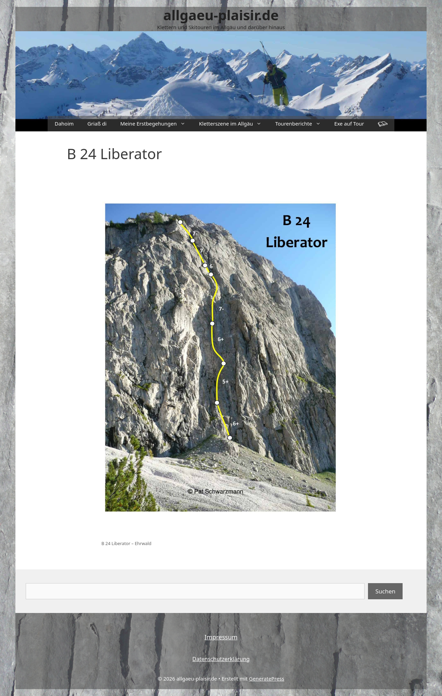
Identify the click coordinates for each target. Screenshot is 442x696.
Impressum (221, 637)
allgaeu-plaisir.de (221, 14)
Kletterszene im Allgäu (233, 123)
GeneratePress (266, 678)
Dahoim (64, 123)
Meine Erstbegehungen (156, 123)
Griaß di (97, 123)
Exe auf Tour (349, 123)
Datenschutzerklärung (220, 659)
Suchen (385, 591)
